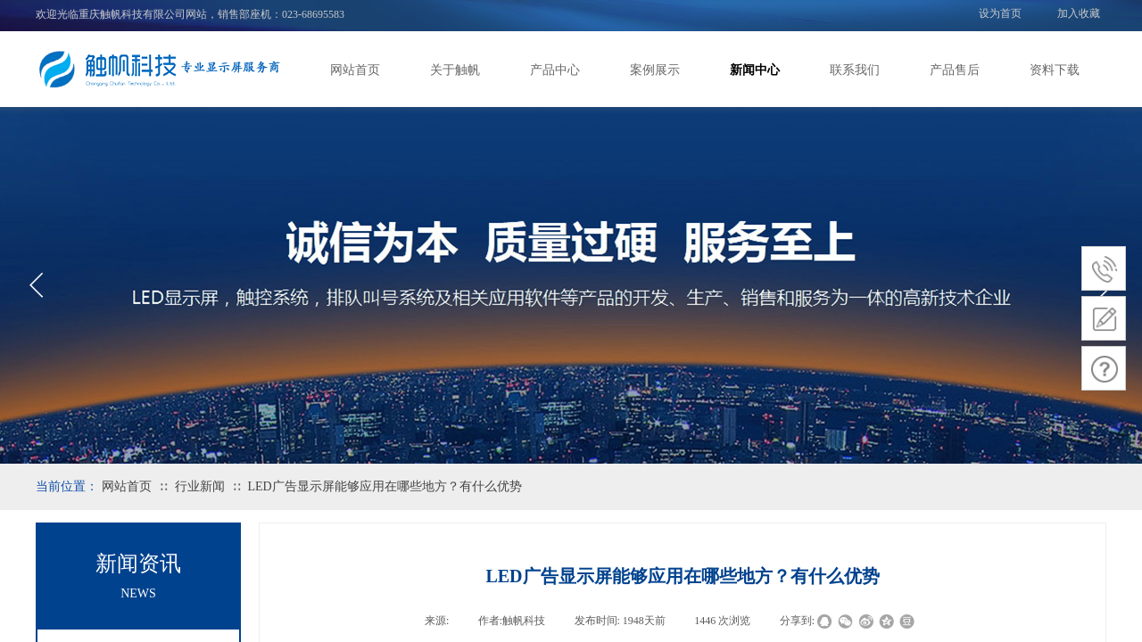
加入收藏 (1078, 13)
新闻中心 (755, 70)
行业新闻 (200, 486)
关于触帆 (455, 70)
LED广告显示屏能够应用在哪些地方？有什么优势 (384, 486)
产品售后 (955, 70)
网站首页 (355, 70)
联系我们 (855, 70)
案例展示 (655, 70)
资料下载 (1055, 70)
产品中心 (555, 70)
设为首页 (1000, 13)
